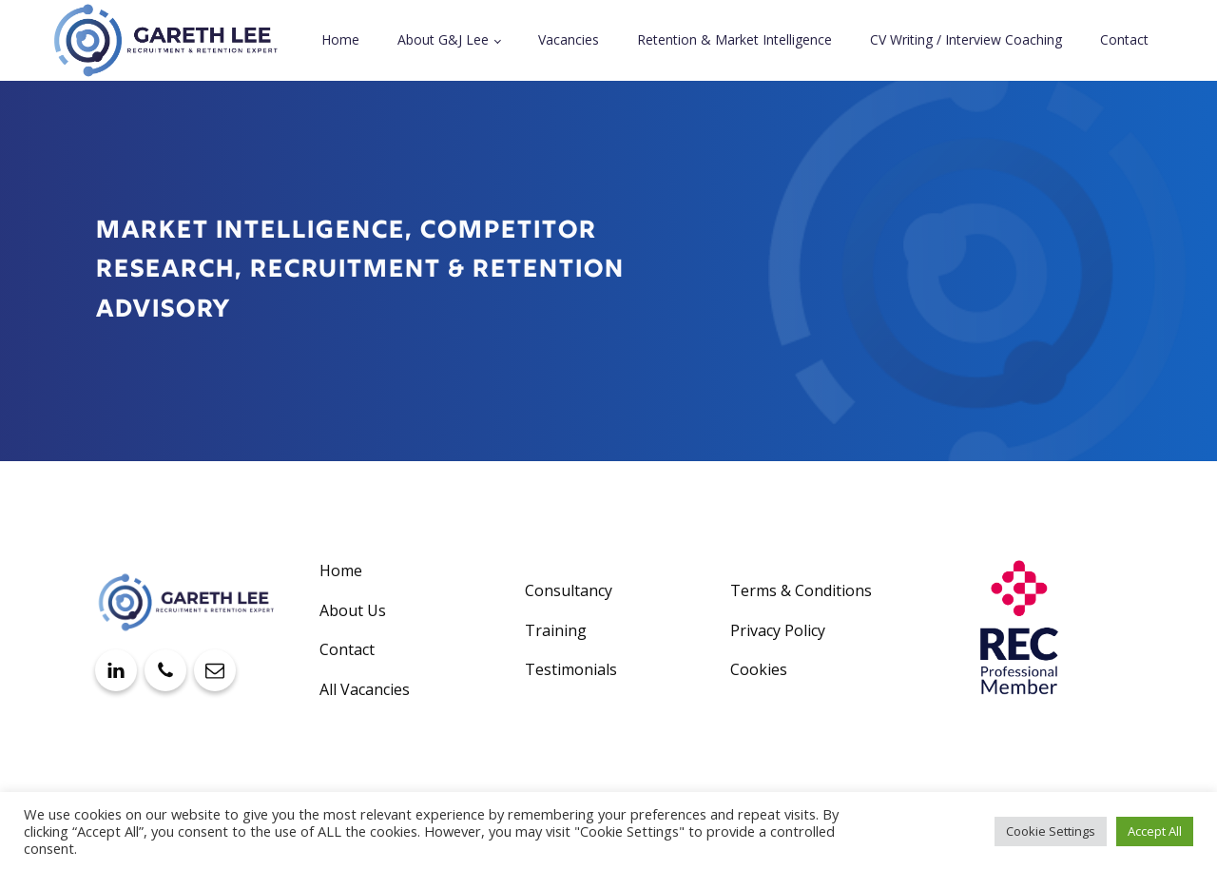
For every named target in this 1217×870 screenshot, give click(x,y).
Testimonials (571, 669)
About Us (352, 610)
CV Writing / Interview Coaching (966, 39)
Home (340, 39)
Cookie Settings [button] (1050, 831)
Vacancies (568, 39)
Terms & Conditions (801, 590)
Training (556, 630)
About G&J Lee (443, 39)
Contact (1124, 39)
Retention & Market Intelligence (734, 39)
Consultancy (568, 590)
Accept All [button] (1155, 831)
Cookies (758, 669)
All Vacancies (364, 689)
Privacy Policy (777, 630)
